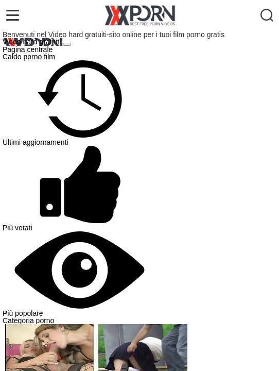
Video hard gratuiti (33, 42)
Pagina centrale (28, 49)
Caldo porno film (29, 57)
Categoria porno (28, 320)
